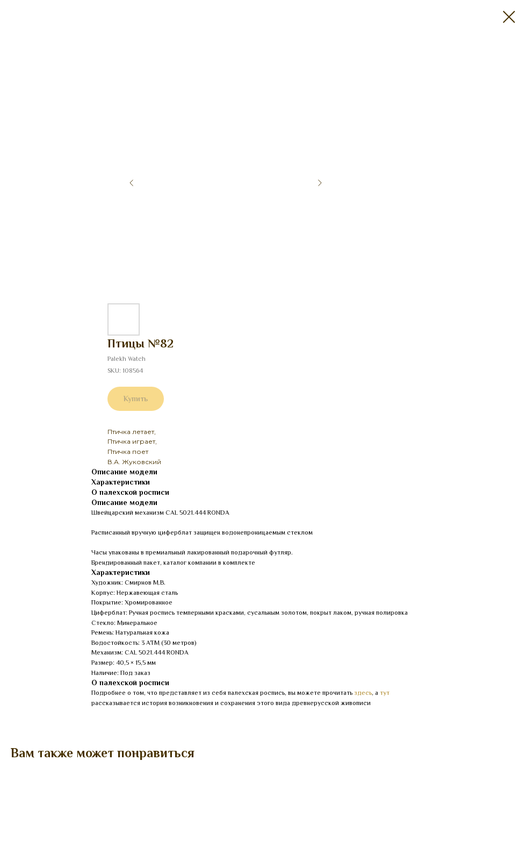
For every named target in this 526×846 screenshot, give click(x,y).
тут (385, 692)
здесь (363, 692)
